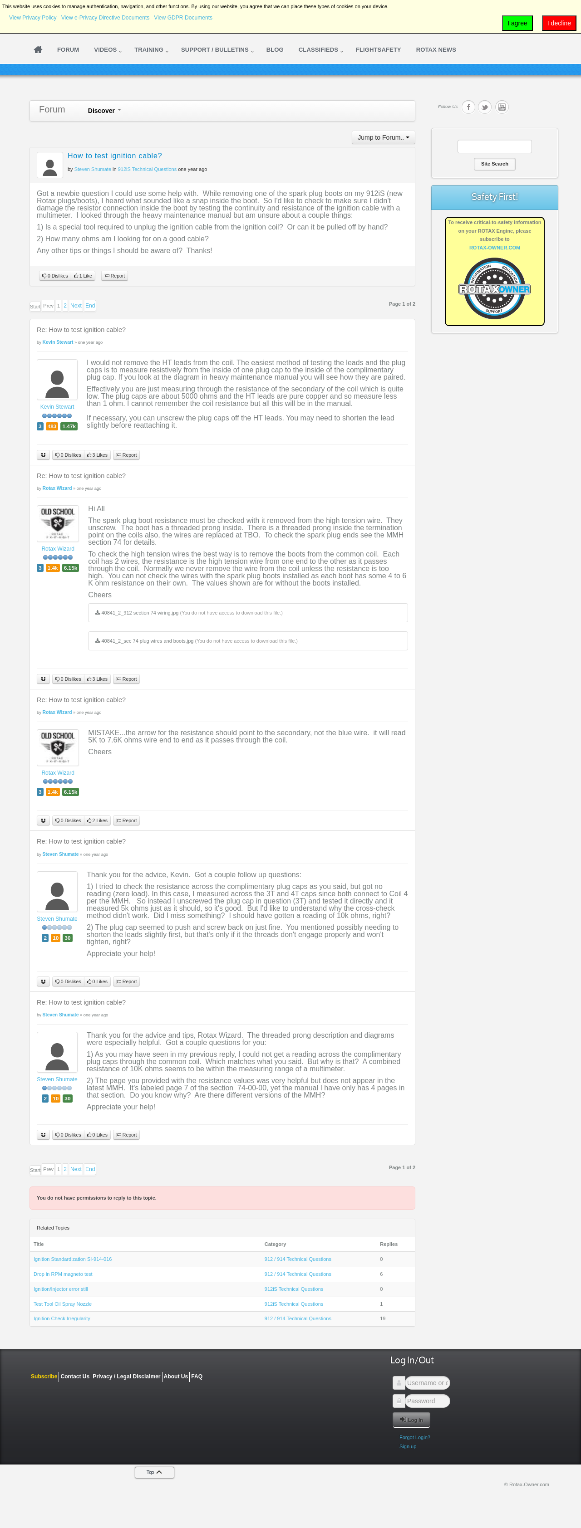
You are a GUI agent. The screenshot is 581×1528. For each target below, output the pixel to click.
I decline (559, 23)
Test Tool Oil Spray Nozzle (63, 1304)
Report (114, 276)
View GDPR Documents (183, 18)
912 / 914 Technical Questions (298, 1259)
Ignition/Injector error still (61, 1289)
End (90, 306)
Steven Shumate (57, 919)
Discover (104, 110)
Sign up (407, 1446)
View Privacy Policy (33, 18)
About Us (176, 1376)
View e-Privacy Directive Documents (105, 18)
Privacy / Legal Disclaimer (126, 1376)
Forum (52, 109)
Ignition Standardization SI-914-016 (73, 1259)
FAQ (196, 1376)
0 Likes (97, 982)
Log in (411, 1419)
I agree (517, 23)
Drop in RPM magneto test (63, 1274)
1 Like (83, 276)
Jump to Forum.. (383, 137)
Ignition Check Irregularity (62, 1318)
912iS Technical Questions (147, 169)
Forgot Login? (414, 1437)
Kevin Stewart (57, 407)
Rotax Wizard (57, 549)
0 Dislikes (55, 276)
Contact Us (74, 1376)
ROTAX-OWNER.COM (494, 247)
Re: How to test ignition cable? (81, 329)
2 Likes (97, 821)
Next (76, 306)
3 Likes (97, 455)
